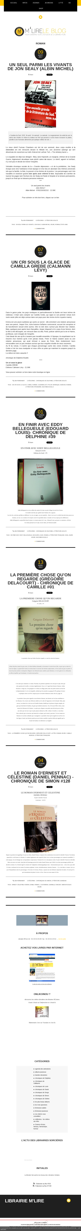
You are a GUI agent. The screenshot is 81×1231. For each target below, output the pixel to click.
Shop (41, 8)
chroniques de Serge (42, 1092)
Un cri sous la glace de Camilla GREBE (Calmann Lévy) (41, 266)
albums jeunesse (40, 1072)
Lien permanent (27, 220)
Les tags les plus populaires (54, 1224)
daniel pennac (35, 884)
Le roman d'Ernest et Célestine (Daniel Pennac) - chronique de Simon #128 (40, 777)
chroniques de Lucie (41, 1086)
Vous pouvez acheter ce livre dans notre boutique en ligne (28, 372)
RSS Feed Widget (28, 1159)
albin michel (45, 224)
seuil (67, 535)
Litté (61, 3)
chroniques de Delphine (44, 380)
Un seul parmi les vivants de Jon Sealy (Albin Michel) (40, 66)
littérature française (56, 535)
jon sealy (37, 224)
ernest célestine (18, 884)
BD (70, 3)
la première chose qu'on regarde (24, 733)
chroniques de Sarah (42, 1089)
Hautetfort (44, 1222)
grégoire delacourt (43, 733)
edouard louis (38, 535)
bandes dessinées (41, 1075)
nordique (56, 384)
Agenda (36, 3)
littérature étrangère (33, 387)
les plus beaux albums (42, 1102)
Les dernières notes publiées (40, 1224)
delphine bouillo (48, 387)
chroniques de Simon (43, 880)
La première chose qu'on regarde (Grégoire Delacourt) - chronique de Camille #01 (40, 580)
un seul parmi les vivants (25, 224)
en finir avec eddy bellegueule (21, 535)
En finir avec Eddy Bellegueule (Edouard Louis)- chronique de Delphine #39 (41, 430)
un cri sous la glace (19, 384)
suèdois (63, 384)
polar (50, 384)
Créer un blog (37, 1222)
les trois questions (41, 1105)
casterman (44, 884)
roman (57, 224)
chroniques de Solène (42, 1098)
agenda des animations (43, 1069)
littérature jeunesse (59, 880)
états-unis (64, 224)
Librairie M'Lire (24, 1200)
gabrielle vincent (55, 884)
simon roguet (66, 884)
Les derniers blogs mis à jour (27, 1224)
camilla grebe (32, 384)
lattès (53, 733)
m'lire (53, 224)
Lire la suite (62, 939)
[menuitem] (13, 3)
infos (25, 3)
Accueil (13, 3)
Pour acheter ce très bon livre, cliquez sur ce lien (40, 198)
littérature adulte (51, 220)
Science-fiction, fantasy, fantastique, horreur (40, 1127)
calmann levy (42, 384)
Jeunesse (49, 3)
